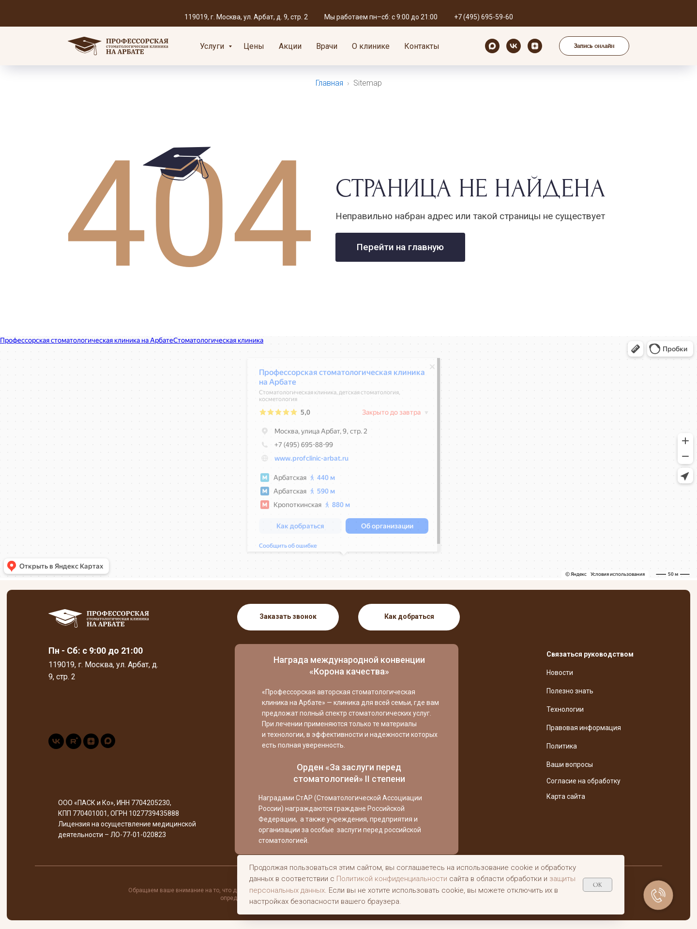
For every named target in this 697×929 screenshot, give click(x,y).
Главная (329, 83)
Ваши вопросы (569, 764)
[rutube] (73, 746)
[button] (594, 46)
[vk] (513, 46)
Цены (253, 46)
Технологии (565, 709)
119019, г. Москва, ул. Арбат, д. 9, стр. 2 (246, 17)
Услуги (213, 46)
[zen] (535, 46)
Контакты (421, 46)
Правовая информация (583, 728)
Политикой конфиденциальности (391, 878)
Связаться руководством (590, 654)
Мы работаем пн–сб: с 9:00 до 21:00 (381, 17)
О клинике (371, 46)
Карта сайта (565, 796)
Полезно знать (569, 691)
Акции (290, 46)
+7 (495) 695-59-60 (483, 17)
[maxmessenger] (492, 46)
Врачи (326, 46)
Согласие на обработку (583, 781)
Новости (559, 672)
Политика (561, 746)
